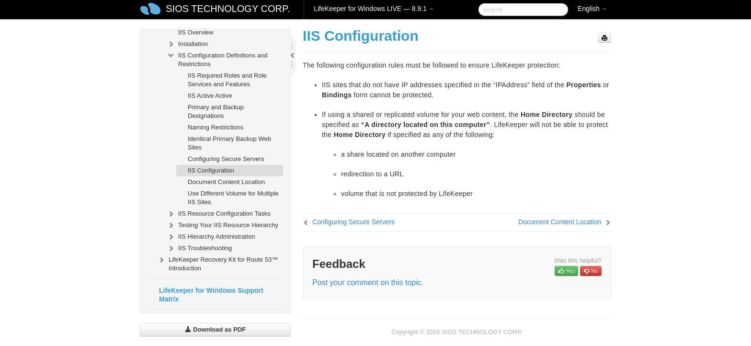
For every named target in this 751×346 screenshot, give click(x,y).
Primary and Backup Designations (216, 111)
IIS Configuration (211, 170)
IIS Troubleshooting (199, 248)
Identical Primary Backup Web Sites (229, 143)
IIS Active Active (210, 95)
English (592, 8)
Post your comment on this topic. (367, 282)
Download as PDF (215, 329)
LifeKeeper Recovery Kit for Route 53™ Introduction (217, 263)
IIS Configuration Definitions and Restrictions (217, 59)
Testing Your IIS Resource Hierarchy (222, 225)
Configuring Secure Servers (226, 158)
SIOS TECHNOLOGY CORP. (228, 8)
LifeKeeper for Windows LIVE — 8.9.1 (373, 8)
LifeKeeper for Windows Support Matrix (211, 295)
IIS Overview (196, 32)
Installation (187, 44)
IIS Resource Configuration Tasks (219, 213)
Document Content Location (226, 181)
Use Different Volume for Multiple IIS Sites (233, 198)
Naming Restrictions (215, 127)
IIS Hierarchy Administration (211, 236)
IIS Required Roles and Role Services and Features (227, 80)
